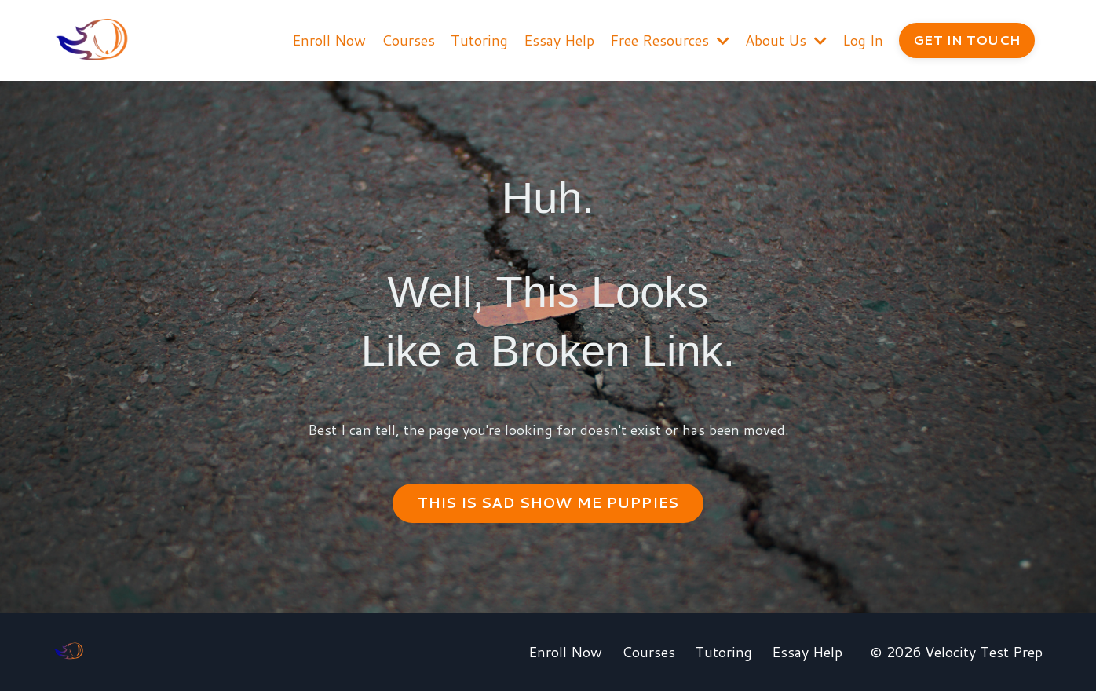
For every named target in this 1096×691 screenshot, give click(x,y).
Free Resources (669, 40)
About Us (786, 40)
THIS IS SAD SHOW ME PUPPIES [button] (548, 502)
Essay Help (559, 40)
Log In (862, 40)
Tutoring (479, 40)
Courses (408, 40)
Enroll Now (329, 40)
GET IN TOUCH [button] (967, 40)
